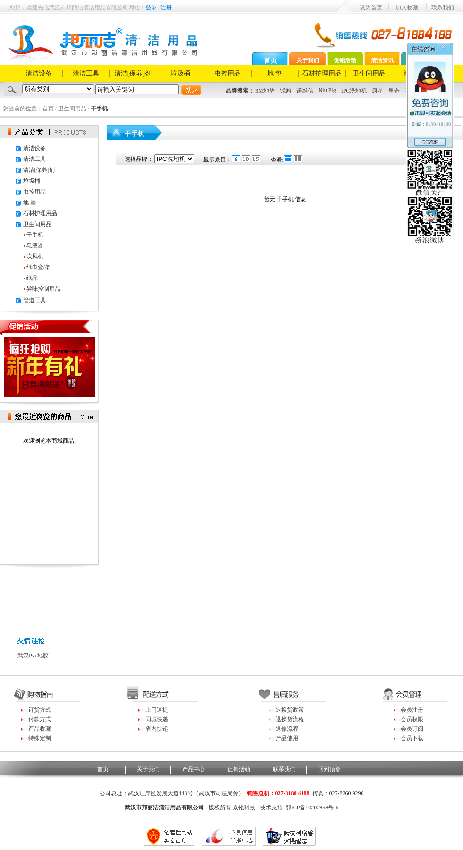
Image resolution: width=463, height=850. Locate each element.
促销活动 (345, 60)
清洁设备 (38, 73)
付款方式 (39, 719)
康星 (377, 90)
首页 (270, 60)
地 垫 (274, 73)
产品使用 (287, 738)
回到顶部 (329, 769)
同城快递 (156, 719)
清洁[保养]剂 (133, 73)
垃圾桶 (180, 73)
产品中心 (193, 769)
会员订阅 (412, 728)
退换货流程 (290, 719)
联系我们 (442, 7)
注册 (166, 7)
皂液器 (34, 245)
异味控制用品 (43, 289)
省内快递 (156, 728)
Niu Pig (327, 90)
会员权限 (412, 719)
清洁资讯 (382, 60)
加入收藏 (407, 7)
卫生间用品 (369, 73)
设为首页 (371, 7)
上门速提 (156, 710)
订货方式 (39, 710)
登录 (151, 7)
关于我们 (307, 60)
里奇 (394, 90)
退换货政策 (290, 710)
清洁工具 (86, 73)
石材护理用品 (322, 73)
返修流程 (287, 728)
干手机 (34, 234)
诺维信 (304, 90)
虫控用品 (227, 73)
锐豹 (285, 90)
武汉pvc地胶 (33, 655)
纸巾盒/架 (38, 267)
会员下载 (412, 738)
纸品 (32, 278)
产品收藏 (39, 728)
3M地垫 (265, 90)
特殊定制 (39, 738)
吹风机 (34, 256)
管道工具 (34, 300)
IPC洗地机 (354, 90)
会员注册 (412, 710)
